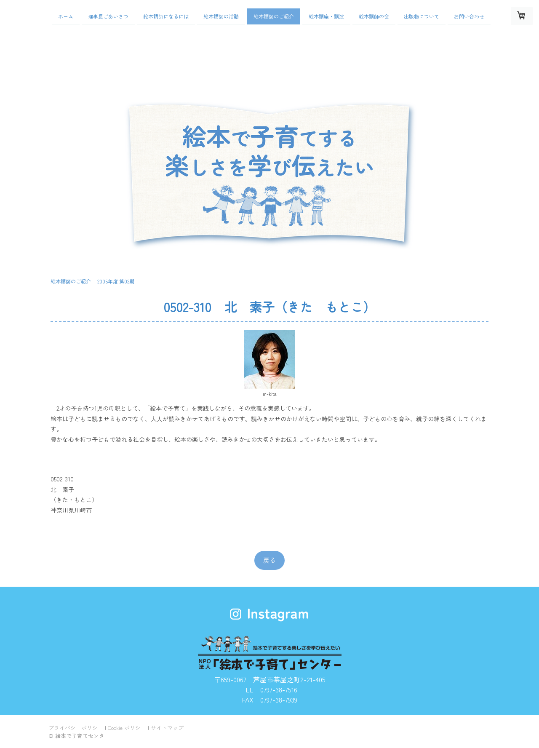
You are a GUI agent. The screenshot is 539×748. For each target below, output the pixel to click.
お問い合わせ (469, 16)
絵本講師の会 (374, 16)
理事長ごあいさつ (108, 16)
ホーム (65, 16)
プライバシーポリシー (75, 728)
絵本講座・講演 (326, 16)
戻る (269, 560)
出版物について (421, 16)
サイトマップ (167, 728)
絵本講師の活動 (221, 16)
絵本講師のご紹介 (273, 16)
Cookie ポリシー (127, 728)
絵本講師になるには (166, 16)
